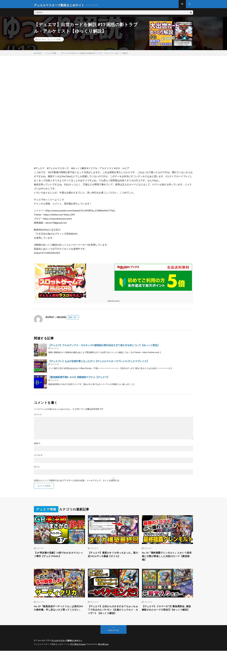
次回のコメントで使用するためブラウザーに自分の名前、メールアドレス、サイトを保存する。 (77, 482)
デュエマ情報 (55, 41)
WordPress (104, 648)
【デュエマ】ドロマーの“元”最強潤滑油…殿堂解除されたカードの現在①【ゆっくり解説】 (167, 613)
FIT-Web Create (78, 648)
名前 (37, 445)
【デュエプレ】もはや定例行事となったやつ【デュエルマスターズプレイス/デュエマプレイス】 (98, 363)
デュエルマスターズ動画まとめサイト (68, 645)
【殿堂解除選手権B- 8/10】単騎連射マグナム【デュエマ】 (78, 379)
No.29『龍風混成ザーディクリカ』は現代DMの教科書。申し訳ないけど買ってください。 (59, 613)
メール (38, 457)
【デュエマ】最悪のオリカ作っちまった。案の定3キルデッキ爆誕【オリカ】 (113, 556)
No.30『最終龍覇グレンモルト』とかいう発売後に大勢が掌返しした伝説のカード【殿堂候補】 (167, 558)
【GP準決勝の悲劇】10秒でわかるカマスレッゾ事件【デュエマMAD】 (58, 556)
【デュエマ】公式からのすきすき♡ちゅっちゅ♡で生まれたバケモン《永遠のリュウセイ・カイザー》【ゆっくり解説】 (113, 613)
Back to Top (113, 634)
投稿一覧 (72, 319)
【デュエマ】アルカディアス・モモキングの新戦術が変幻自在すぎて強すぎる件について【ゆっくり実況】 (104, 347)
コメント (38, 416)
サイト (37, 469)
